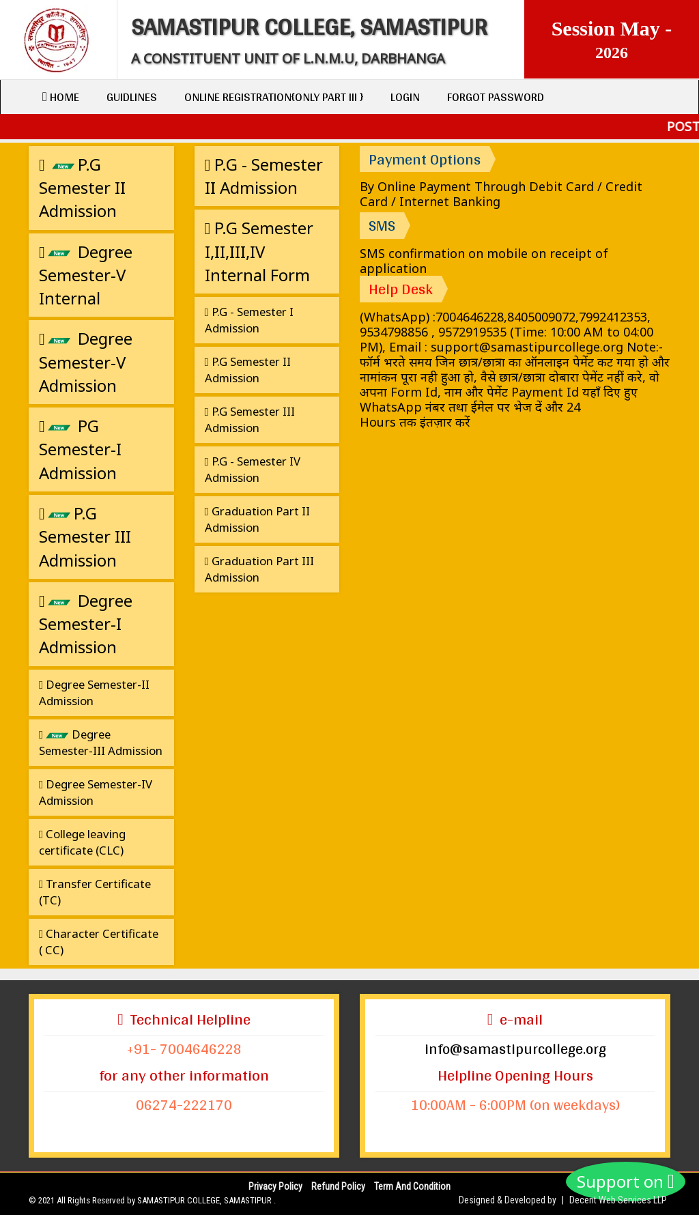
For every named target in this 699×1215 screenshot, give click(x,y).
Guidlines (131, 96)
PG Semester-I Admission (80, 449)
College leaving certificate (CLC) (82, 842)
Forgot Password (495, 96)
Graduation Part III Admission (259, 569)
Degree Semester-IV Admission (95, 792)
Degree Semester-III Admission (100, 742)
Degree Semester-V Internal (85, 275)
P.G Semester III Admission (85, 536)
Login (405, 96)
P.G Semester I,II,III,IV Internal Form (259, 251)
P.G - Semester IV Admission (252, 469)
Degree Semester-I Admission (85, 624)
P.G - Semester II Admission (264, 176)
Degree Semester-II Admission (94, 692)
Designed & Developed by (507, 1200)
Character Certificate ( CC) (98, 942)
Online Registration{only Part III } (273, 96)
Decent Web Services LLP (618, 1200)
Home (60, 96)
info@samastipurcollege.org (515, 1048)
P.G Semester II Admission (82, 188)
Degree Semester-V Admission (85, 362)
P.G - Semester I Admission (249, 320)
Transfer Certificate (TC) (95, 892)
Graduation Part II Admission (257, 519)
